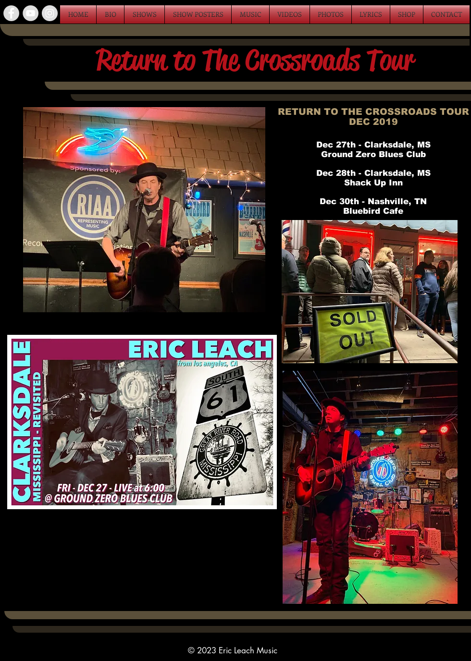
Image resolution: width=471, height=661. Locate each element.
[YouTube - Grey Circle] (30, 13)
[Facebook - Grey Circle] (11, 13)
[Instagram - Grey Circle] (50, 13)
